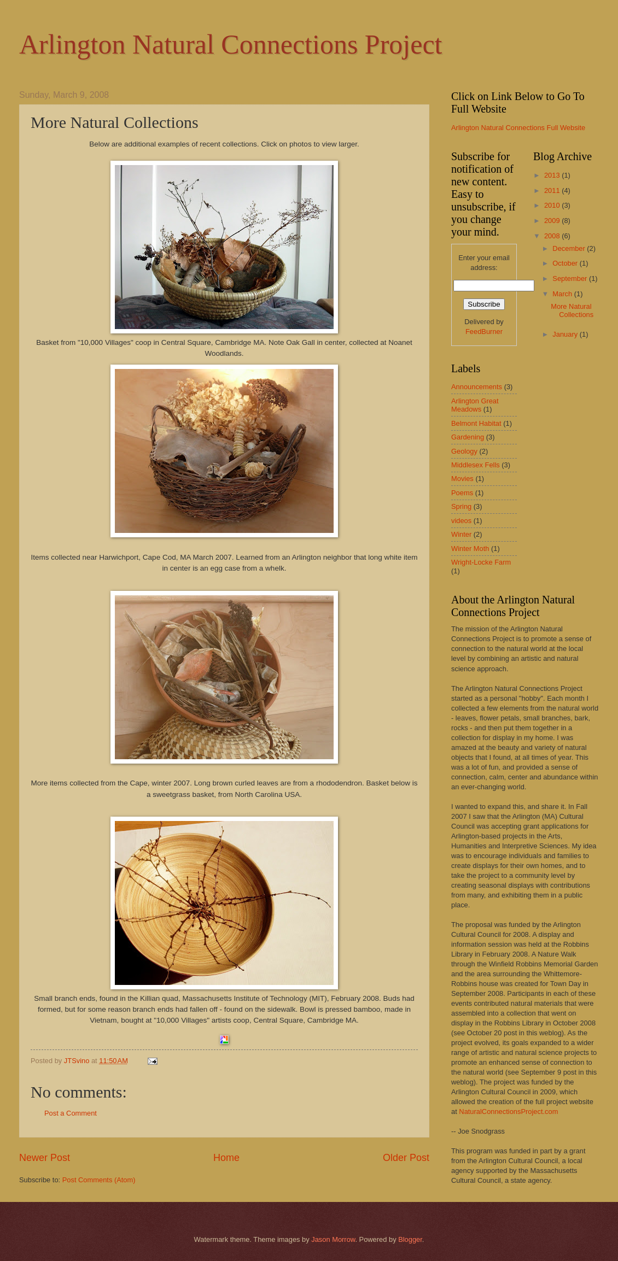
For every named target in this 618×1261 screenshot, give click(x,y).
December (569, 248)
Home (226, 1157)
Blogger (410, 1239)
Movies (462, 478)
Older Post (406, 1157)
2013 (553, 175)
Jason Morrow (333, 1239)
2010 (553, 205)
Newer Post (44, 1157)
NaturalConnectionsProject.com (508, 1111)
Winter (461, 534)
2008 (553, 236)
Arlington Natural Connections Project (230, 44)
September (570, 278)
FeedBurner (484, 331)
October (565, 263)
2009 (553, 220)
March (563, 294)
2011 (553, 190)
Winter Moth (470, 548)
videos (461, 521)
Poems (462, 493)
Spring (461, 506)
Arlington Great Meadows (475, 405)
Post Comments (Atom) (99, 1180)
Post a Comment (70, 1113)
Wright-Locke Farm (481, 562)
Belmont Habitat (476, 423)
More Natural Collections (572, 310)
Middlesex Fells (475, 465)
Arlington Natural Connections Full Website (518, 128)
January (565, 334)
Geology (464, 451)
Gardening (467, 437)
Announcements (476, 387)
